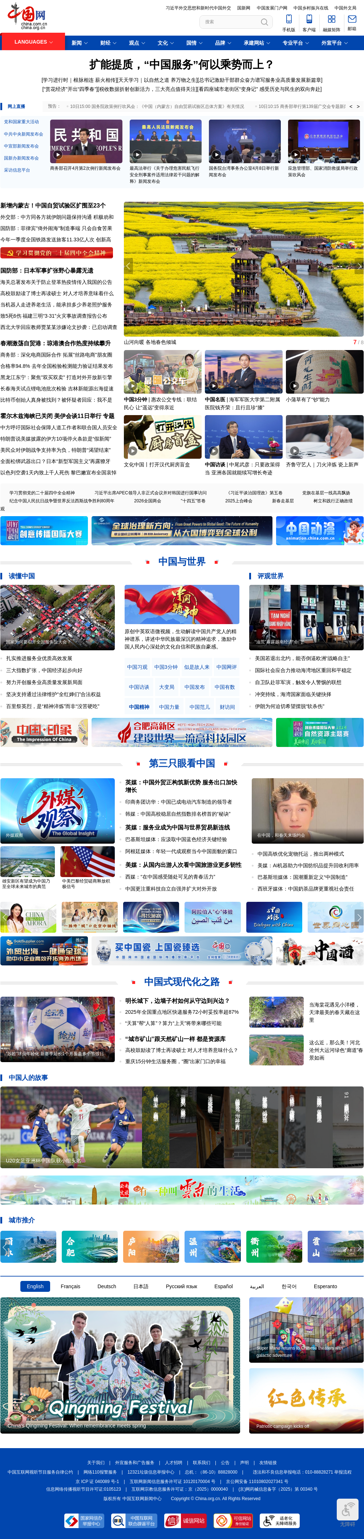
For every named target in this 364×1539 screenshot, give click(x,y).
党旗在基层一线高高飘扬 (326, 492)
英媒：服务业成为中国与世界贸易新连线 (177, 827)
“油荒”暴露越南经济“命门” (279, 641)
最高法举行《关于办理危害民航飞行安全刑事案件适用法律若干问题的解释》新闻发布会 (164, 175)
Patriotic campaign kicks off (282, 1426)
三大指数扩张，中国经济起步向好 (44, 670)
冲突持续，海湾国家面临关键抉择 (293, 694)
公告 (225, 1462)
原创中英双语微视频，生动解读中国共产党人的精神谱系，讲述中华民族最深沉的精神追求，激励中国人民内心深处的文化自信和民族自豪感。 (180, 639)
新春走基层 (283, 500)
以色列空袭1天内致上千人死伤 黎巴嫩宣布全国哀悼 (58, 472)
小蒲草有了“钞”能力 (308, 399)
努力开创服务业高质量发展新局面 (44, 682)
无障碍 (348, 1513)
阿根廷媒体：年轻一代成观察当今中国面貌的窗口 (181, 851)
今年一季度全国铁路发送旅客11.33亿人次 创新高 (55, 239)
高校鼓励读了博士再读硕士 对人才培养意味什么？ (182, 1050)
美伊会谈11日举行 (77, 416)
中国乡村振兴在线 (311, 8)
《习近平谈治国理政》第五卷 (254, 492)
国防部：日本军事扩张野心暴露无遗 (46, 271)
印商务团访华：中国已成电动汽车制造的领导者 (178, 802)
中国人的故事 (28, 1077)
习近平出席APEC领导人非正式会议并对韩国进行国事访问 (150, 492)
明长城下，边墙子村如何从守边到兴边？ (177, 1001)
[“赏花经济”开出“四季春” (69, 89)
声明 (244, 1462)
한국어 (289, 1286)
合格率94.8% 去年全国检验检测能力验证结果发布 (56, 366)
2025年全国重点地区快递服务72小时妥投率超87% (182, 1012)
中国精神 (139, 707)
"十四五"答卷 (193, 500)
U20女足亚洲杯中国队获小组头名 (43, 1161)
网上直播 (16, 106)
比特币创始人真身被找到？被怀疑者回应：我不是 (56, 400)
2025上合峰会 (238, 500)
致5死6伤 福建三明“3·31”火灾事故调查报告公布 (53, 316)
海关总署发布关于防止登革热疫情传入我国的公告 (56, 282)
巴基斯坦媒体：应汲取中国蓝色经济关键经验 (176, 839)
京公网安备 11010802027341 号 (257, 1481)
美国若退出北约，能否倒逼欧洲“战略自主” (302, 658)
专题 (108, 416)
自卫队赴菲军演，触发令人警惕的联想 (298, 682)
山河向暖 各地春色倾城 (150, 342)
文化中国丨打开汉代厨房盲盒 (157, 464)
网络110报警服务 (100, 1472)
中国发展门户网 (272, 8)
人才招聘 (173, 1462)
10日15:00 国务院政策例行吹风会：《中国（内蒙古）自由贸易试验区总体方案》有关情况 (157, 106)
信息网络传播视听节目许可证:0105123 (83, 1489)
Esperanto (325, 1286)
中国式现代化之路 (182, 981)
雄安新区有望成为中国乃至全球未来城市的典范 (26, 884)
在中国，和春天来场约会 (281, 835)
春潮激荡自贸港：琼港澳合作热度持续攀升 (55, 343)
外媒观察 (14, 835)
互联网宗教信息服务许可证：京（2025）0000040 (180, 1489)
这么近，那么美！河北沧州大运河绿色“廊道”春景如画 (336, 1050)
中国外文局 (345, 8)
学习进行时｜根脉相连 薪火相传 (79, 80)
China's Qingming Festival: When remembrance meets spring (77, 1426)
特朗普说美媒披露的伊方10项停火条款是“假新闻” (55, 439)
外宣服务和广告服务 (134, 1462)
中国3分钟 (135, 399)
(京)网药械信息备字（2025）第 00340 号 (278, 1489)
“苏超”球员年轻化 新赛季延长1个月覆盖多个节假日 (55, 1053)
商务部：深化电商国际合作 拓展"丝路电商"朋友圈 (56, 355)
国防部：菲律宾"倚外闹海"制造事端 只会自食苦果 (56, 228)
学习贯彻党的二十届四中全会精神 (42, 492)
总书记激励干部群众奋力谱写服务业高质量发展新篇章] (261, 80)
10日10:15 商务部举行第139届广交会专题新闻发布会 (310, 106)
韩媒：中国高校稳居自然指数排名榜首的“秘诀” (177, 814)
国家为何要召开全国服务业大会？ (38, 641)
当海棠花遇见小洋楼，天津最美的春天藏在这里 (334, 1012)
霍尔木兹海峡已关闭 (26, 416)
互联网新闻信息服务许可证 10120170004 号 (172, 1481)
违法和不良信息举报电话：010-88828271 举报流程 (302, 1472)
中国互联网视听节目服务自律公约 (40, 1472)
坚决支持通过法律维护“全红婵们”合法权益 (53, 694)
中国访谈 (215, 464)
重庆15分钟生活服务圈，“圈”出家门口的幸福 (175, 1061)
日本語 (141, 1286)
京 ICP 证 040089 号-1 (97, 1481)
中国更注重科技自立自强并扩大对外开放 (171, 889)
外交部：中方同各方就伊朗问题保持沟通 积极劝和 (57, 217)
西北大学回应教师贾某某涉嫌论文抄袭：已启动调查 (58, 327)
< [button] (350, 106)
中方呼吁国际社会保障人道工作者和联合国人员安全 (58, 427)
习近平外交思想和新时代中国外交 (198, 8)
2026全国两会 (147, 500)
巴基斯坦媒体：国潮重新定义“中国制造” (302, 877)
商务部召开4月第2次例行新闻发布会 (85, 168)
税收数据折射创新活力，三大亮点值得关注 (147, 89)
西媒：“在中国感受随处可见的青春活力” (170, 877)
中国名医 (215, 399)
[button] (359, 266)
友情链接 (268, 1462)
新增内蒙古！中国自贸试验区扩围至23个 (53, 205)
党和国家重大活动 (21, 121)
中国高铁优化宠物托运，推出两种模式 (301, 854)
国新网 (243, 8)
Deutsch (106, 1286)
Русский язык (181, 1286)
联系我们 (201, 1462)
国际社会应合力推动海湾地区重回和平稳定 (303, 670)
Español (223, 1286)
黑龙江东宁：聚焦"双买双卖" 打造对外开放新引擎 (56, 377)
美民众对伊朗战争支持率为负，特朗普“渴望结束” (55, 450)
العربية (257, 1286)
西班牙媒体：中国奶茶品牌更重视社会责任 (306, 889)
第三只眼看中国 (182, 763)
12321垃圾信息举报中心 (151, 1472)
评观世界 (271, 576)
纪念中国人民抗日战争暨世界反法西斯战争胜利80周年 (61, 500)
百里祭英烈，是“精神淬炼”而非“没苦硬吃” (53, 706)
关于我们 (96, 1462)
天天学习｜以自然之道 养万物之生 (157, 80)
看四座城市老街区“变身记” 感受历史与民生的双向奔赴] (260, 89)
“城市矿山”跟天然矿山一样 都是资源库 (175, 1039)
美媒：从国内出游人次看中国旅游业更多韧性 (183, 865)
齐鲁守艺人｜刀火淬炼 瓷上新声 (322, 464)
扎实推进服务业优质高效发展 (39, 658)
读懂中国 (22, 576)
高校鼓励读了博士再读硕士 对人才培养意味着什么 (57, 293)
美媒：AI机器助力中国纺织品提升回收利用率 (308, 865)
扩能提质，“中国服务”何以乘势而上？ (182, 65)
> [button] (358, 106)
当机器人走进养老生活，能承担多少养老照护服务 (56, 305)
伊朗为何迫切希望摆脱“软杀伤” (289, 706)
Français (70, 1286)
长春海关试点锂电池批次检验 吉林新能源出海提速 (57, 388)
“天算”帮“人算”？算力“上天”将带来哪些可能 (173, 1023)
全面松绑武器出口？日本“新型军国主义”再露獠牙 (55, 461)
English (35, 1286)
